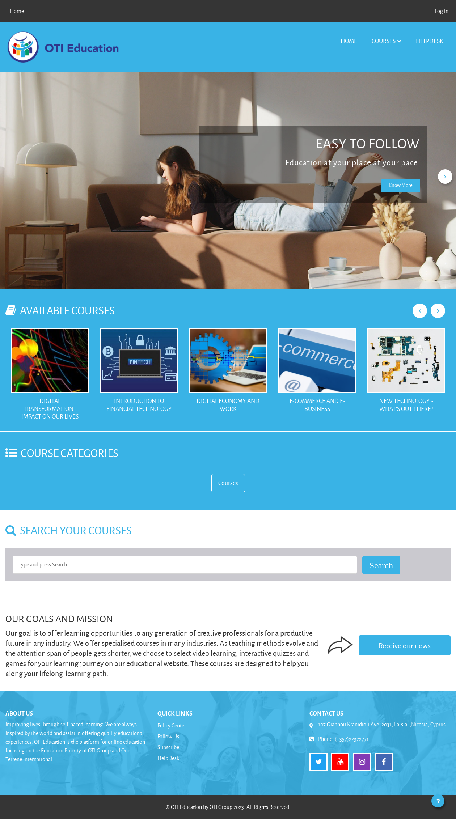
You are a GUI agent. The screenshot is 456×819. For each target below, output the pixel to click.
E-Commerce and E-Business (317, 404)
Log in (441, 11)
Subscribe (168, 747)
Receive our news (405, 645)
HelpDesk (429, 41)
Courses (384, 41)
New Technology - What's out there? (406, 404)
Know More (401, 185)
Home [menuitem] (17, 11)
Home (349, 41)
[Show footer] (437, 800)
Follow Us (168, 736)
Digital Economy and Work (228, 404)
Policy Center (171, 725)
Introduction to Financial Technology (139, 404)
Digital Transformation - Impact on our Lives (50, 408)
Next (438, 311)
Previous (420, 311)
